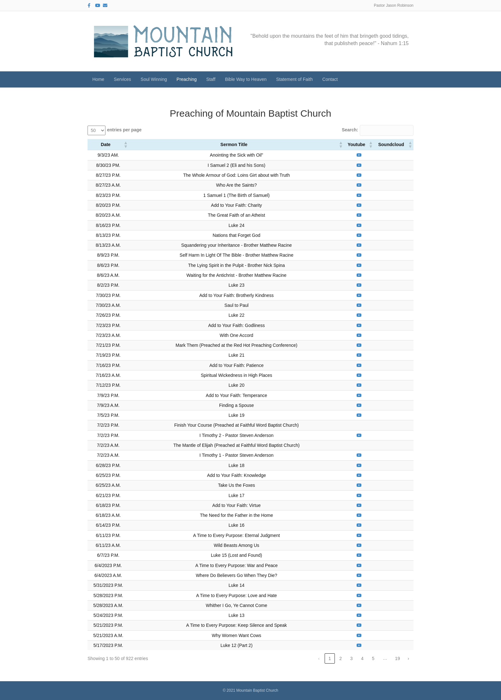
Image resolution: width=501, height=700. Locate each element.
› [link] (408, 658)
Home (98, 79)
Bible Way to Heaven (245, 79)
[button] (125, 144)
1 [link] (329, 658)
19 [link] (397, 658)
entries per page (124, 129)
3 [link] (351, 658)
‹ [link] (319, 658)
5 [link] (373, 658)
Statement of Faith (294, 79)
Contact (330, 79)
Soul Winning (154, 79)
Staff (211, 79)
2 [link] (340, 658)
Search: (350, 129)
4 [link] (362, 658)
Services (122, 79)
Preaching (187, 79)
